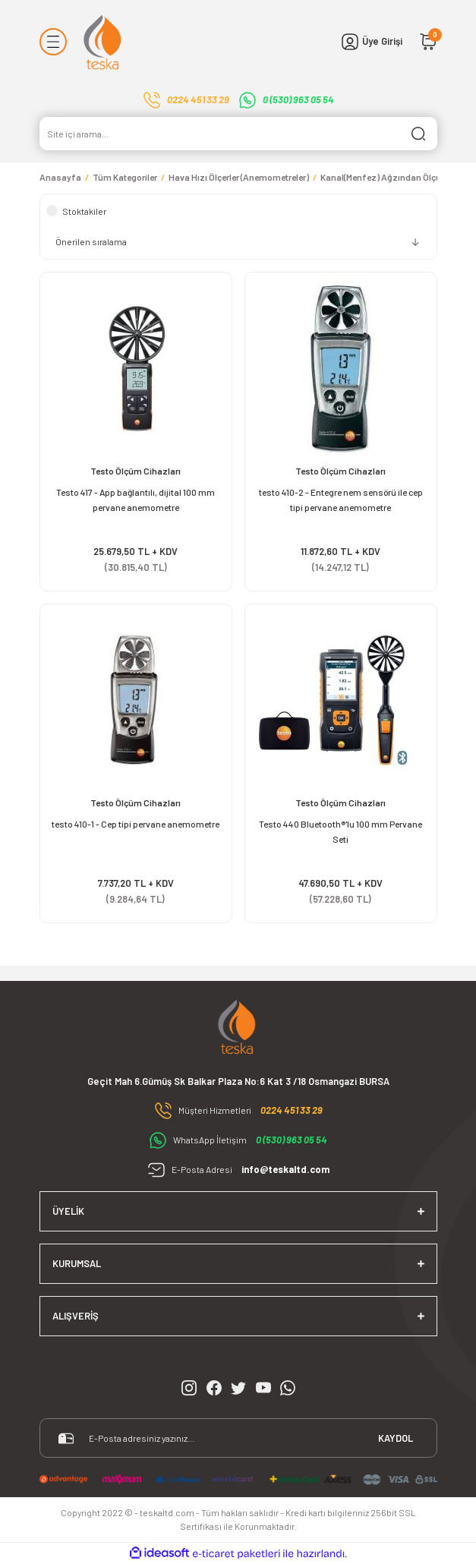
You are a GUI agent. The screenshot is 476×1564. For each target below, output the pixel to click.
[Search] (238, 133)
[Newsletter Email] (238, 1438)
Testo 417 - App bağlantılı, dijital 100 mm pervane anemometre (135, 499)
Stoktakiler (84, 211)
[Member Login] (371, 42)
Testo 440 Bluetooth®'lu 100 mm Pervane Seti (340, 831)
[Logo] (103, 41)
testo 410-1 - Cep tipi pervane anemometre (135, 823)
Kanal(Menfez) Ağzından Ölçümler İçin (397, 177)
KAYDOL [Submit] (395, 1438)
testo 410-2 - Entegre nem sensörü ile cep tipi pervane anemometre (341, 499)
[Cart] (428, 42)
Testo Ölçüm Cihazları (135, 470)
